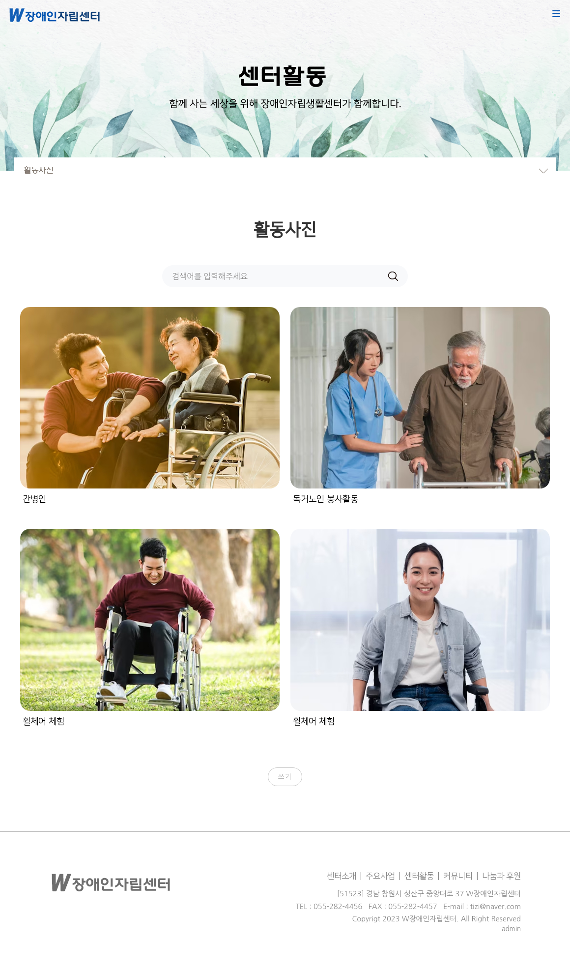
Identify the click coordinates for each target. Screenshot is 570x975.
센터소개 (341, 876)
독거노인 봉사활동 (325, 499)
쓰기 (285, 777)
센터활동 (419, 876)
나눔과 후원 (501, 876)
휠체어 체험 (43, 721)
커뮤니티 (458, 876)
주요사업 (380, 876)
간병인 (34, 499)
